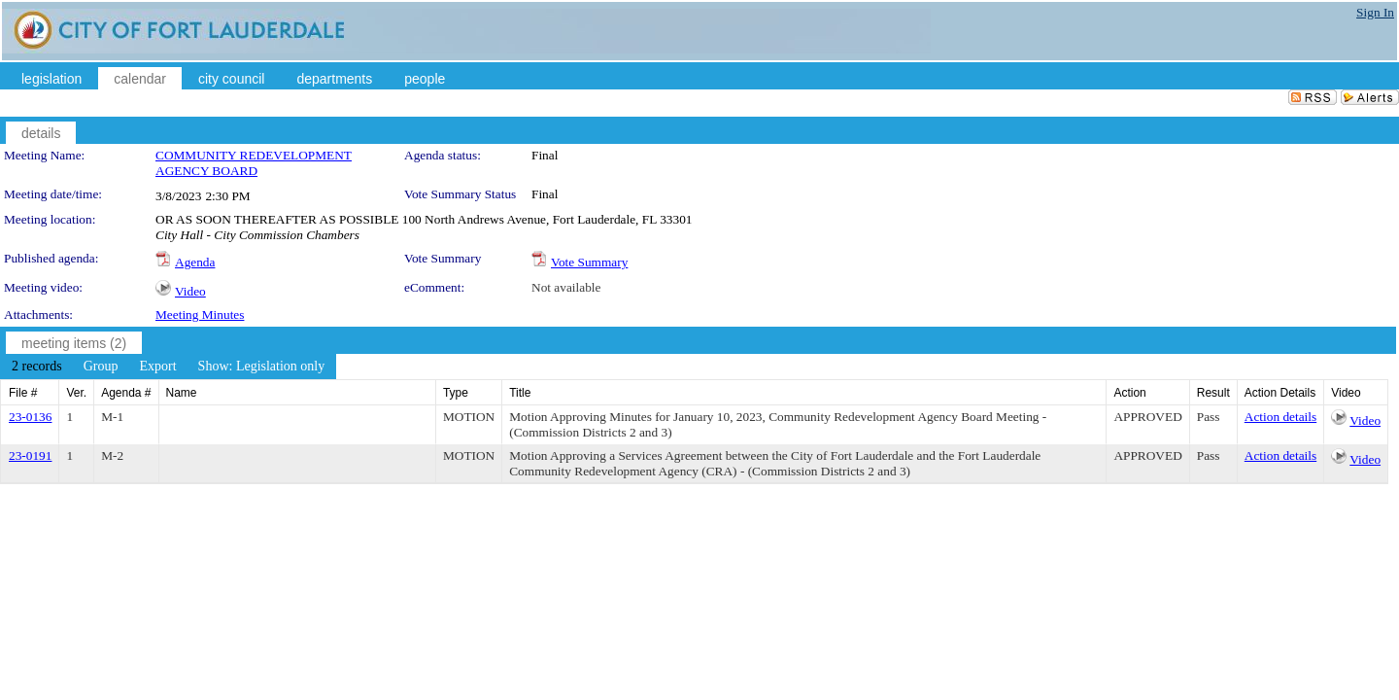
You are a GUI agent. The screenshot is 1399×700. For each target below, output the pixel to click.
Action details (1280, 416)
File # (23, 393)
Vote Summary (589, 262)
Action (1129, 393)
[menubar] (168, 366)
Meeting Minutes (199, 314)
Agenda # (126, 393)
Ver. (76, 393)
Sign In (1375, 12)
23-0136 (30, 416)
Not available (565, 287)
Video (190, 291)
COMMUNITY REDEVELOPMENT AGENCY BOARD (253, 163)
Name (181, 393)
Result (1213, 393)
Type (455, 393)
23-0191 (30, 455)
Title (519, 393)
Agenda (195, 262)
